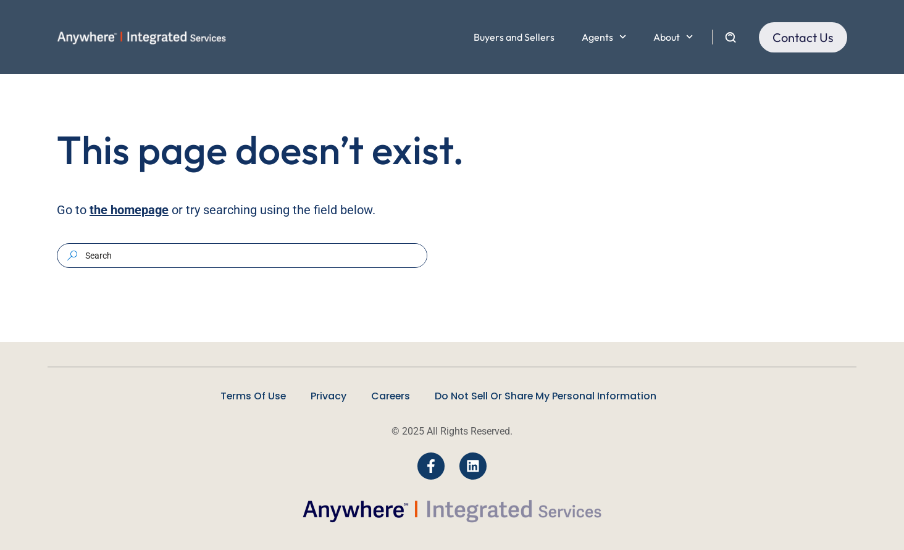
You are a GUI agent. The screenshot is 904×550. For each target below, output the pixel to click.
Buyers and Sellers (514, 37)
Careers (390, 396)
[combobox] (254, 255)
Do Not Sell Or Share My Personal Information (547, 396)
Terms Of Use (252, 396)
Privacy (328, 396)
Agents (604, 36)
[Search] (72, 255)
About (673, 36)
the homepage (129, 209)
